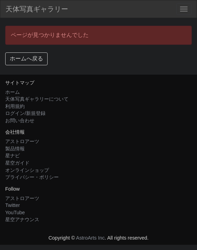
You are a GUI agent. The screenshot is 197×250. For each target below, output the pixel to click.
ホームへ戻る (26, 58)
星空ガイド (17, 163)
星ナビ (12, 155)
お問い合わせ (19, 120)
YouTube (15, 212)
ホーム (12, 92)
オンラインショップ (27, 170)
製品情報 (15, 148)
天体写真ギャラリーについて (36, 99)
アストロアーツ (22, 141)
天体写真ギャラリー (37, 9)
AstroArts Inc (90, 238)
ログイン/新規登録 (25, 113)
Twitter (12, 205)
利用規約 (15, 106)
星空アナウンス (22, 219)
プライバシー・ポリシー (32, 177)
